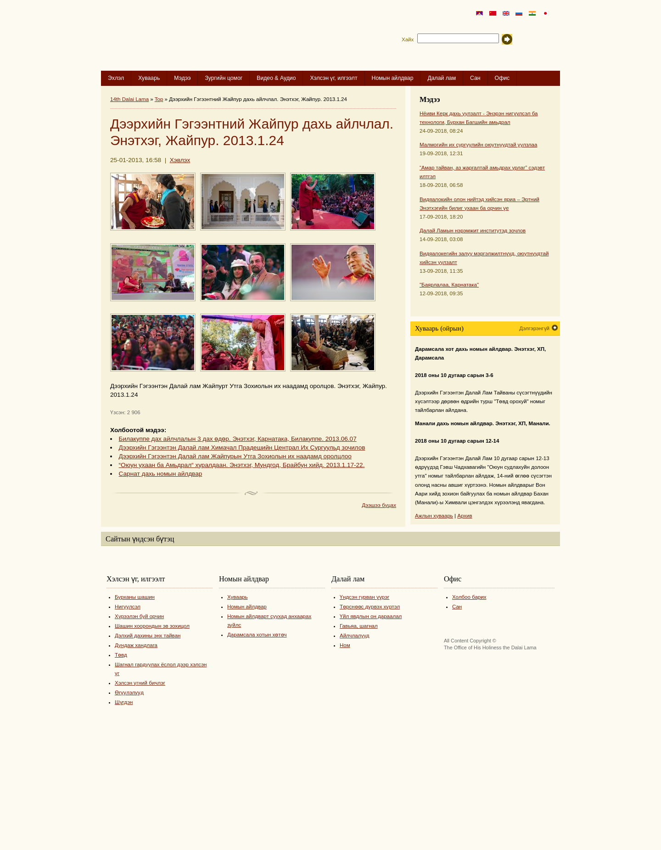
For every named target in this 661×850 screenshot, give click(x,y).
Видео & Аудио (276, 78)
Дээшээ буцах (379, 505)
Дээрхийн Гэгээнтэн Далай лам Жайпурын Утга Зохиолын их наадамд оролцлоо (235, 456)
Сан (475, 78)
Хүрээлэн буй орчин (139, 616)
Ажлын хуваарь (434, 515)
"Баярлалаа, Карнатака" (449, 284)
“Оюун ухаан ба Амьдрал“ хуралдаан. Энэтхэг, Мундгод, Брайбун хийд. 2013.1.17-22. (242, 465)
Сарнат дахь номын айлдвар (160, 473)
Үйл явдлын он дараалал (371, 616)
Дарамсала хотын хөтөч (257, 634)
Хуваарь (149, 78)
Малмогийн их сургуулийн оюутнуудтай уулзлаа (478, 144)
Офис (502, 78)
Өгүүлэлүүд (129, 692)
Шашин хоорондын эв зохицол (152, 626)
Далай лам (441, 78)
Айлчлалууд (354, 635)
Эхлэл (116, 78)
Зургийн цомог (223, 78)
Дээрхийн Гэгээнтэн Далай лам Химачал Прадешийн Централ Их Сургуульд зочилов (242, 447)
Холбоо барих (469, 597)
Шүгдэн (124, 702)
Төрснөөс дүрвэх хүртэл (370, 606)
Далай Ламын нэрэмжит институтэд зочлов (473, 230)
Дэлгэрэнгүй (534, 328)
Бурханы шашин (135, 597)
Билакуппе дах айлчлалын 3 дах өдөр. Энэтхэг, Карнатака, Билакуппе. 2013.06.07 (238, 438)
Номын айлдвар (393, 78)
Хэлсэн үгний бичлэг (140, 683)
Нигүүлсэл (127, 606)
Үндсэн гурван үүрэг (364, 597)
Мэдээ (182, 78)
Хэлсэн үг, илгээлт (333, 78)
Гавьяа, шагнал (359, 626)
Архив (464, 515)
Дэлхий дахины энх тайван (147, 635)
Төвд (121, 655)
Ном (345, 645)
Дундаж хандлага (136, 645)
